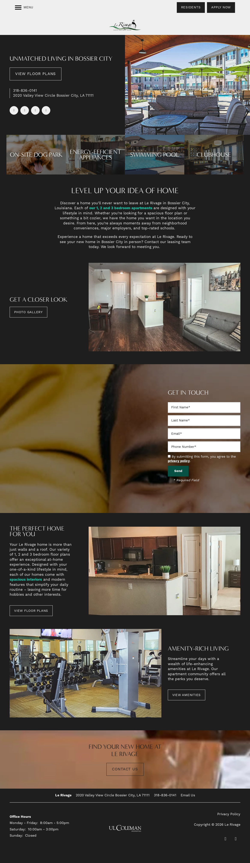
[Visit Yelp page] (24, 110)
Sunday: (16, 835)
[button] (191, 7)
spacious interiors (26, 579)
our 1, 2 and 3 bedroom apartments (121, 208)
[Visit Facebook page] (14, 110)
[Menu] (24, 7)
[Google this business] (35, 110)
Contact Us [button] (125, 769)
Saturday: (18, 829)
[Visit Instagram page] (46, 110)
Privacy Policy (228, 814)
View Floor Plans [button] (35, 73)
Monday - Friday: (24, 823)
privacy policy (179, 461)
